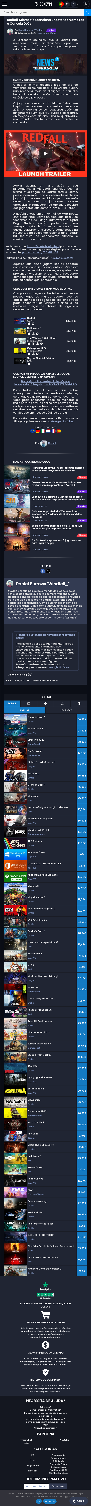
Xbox (32, 1456)
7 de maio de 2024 (62, 258)
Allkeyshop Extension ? (45, 1424)
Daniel (52, 439)
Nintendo (33, 1467)
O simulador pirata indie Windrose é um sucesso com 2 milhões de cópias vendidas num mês (57, 510)
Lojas (26, 1439)
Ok (39, 1501)
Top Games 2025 (58, 1466)
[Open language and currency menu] (68, 4)
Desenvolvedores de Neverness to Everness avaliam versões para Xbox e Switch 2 (56, 480)
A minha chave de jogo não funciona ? (45, 1415)
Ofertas (82, 473)
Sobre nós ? (45, 1403)
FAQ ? (46, 1421)
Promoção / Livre (58, 1460)
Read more (50, 1501)
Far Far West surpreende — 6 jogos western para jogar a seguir (56, 538)
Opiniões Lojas (58, 1463)
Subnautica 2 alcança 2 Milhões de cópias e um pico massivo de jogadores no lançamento (58, 495)
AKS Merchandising (58, 1469)
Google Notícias (62, 418)
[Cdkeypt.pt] (43, 4)
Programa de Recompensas (58, 1453)
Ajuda (78, 1501)
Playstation (33, 1461)
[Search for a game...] (45, 12)
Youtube (64, 1436)
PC (32, 1451)
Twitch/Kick (26, 1436)
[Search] (87, 12)
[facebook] (43, 567)
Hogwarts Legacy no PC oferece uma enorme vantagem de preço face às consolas (58, 466)
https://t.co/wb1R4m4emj (43, 246)
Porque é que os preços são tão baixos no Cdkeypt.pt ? (45, 1411)
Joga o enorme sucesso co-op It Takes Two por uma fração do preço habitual (57, 524)
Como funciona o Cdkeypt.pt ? (45, 1406)
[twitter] (48, 567)
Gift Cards (58, 1457)
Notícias (51, 30)
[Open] (4, 4)
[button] (86, 4)
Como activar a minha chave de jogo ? (45, 1418)
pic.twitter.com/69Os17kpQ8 (40, 252)
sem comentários (47, 33)
